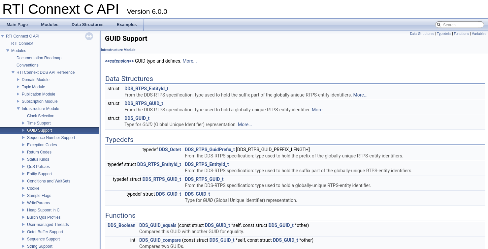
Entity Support (39, 174)
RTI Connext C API (22, 36)
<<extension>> (119, 61)
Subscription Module (40, 101)
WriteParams (38, 203)
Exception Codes (42, 145)
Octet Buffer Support (45, 232)
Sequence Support (43, 239)
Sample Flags (39, 195)
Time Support (39, 123)
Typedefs (444, 34)
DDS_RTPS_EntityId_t (146, 88)
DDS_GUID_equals (158, 225)
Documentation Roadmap (38, 58)
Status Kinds (38, 159)
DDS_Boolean (121, 225)
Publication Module (38, 94)
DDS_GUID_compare (160, 240)
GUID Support (39, 130)
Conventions (27, 65)
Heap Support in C (43, 210)
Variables (479, 34)
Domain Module (35, 79)
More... (189, 61)
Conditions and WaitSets (48, 181)
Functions (461, 34)
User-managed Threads (48, 224)
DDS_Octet (170, 149)
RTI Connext (22, 43)
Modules (18, 50)
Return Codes (39, 152)
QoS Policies (38, 166)
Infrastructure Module (40, 108)
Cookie (33, 188)
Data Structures (422, 34)
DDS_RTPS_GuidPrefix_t (210, 149)
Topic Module (33, 87)
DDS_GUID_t (136, 118)
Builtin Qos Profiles (43, 217)
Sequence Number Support (51, 137)
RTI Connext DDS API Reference (45, 72)
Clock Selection (40, 116)
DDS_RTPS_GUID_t (143, 103)
